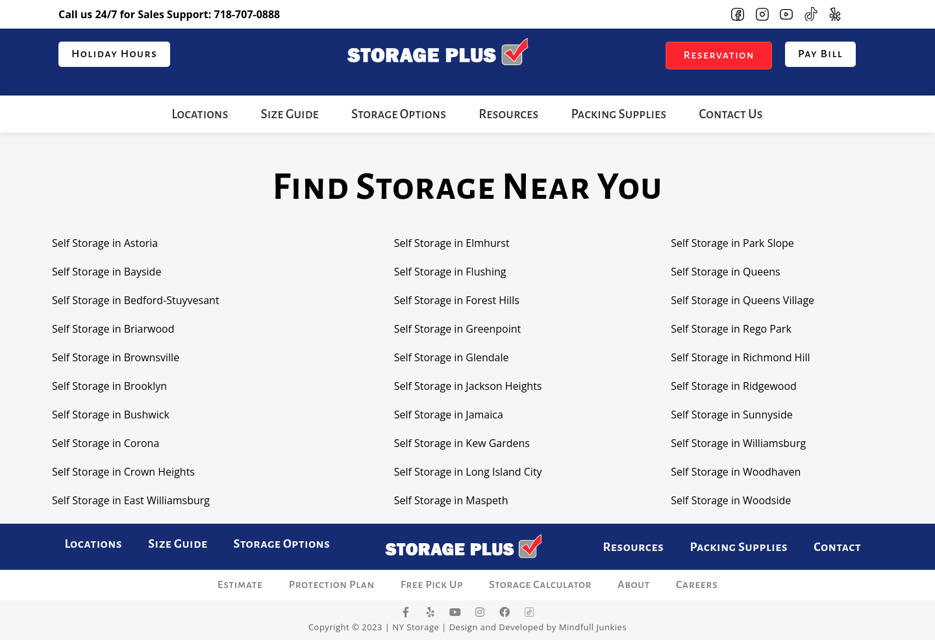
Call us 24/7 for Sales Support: (169, 14)
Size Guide (290, 114)
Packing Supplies (618, 114)
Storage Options (398, 114)
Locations (199, 114)
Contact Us (730, 114)
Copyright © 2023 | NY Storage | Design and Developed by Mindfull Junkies (467, 627)
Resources (508, 114)
